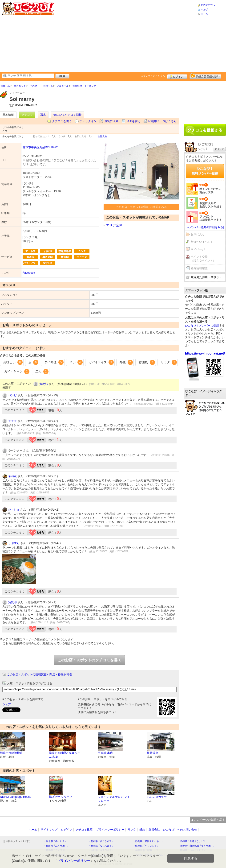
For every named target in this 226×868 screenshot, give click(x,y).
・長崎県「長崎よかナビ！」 (193, 841)
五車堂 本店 (105, 753)
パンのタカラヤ (157, 796)
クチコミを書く (62, 121)
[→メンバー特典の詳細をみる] (205, 227)
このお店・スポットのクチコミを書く (89, 660)
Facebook (29, 272)
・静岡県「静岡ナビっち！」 (148, 841)
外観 (126, 362)
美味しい (13, 362)
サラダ (169, 362)
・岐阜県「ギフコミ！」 (146, 845)
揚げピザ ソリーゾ (60, 796)
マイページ (198, 249)
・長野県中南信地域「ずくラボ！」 (196, 845)
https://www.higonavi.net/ (205, 353)
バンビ (12, 395)
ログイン (177, 76)
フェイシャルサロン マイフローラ (114, 798)
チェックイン (88, 121)
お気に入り (111, 121)
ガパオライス (101, 362)
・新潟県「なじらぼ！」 (101, 845)
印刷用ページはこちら (162, 121)
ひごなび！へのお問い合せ (180, 829)
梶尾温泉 (152, 753)
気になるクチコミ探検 (67, 114)
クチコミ (27, 114)
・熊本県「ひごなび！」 (101, 841)
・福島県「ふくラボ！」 (56, 845)
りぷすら (14, 543)
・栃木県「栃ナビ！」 (55, 841)
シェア (6, 704)
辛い (76, 362)
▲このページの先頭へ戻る (208, 819)
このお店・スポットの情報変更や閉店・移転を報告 (39, 674)
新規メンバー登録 (205, 76)
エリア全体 (114, 225)
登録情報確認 (199, 268)
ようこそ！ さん (153, 75)
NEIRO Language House (15, 796)
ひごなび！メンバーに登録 (202, 325)
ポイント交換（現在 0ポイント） (203, 258)
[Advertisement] (114, 35)
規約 (142, 829)
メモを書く (133, 121)
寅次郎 (43, 384)
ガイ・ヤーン (17, 371)
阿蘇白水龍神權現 (11, 753)
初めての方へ (208, 5)
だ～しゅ (14, 509)
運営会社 (154, 829)
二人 (41, 371)
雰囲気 (147, 362)
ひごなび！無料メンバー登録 (205, 171)
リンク (132, 829)
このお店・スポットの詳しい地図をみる (141, 207)
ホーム (204, 14)
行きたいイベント (202, 242)
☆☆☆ (12, 421)
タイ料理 (54, 362)
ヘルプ (204, 9)
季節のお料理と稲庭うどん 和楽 (64, 755)
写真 (43, 114)
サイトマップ (48, 829)
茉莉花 (12, 476)
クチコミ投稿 (84, 829)
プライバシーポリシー (110, 829)
